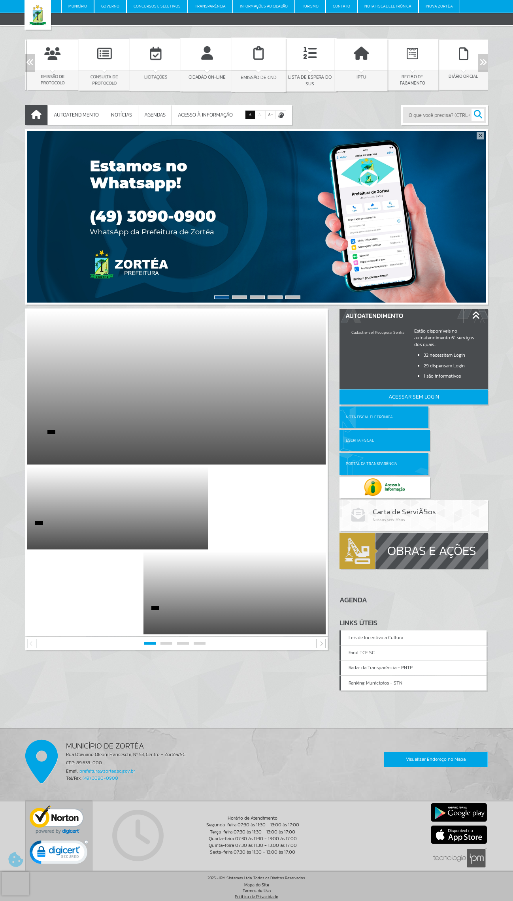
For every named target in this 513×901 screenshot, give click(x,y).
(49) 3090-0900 (100, 774)
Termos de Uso (257, 887)
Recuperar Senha (389, 332)
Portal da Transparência (371, 440)
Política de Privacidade (256, 893)
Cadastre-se (362, 332)
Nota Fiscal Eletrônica (369, 417)
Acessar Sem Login (414, 397)
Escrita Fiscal (434, 417)
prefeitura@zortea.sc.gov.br (107, 767)
